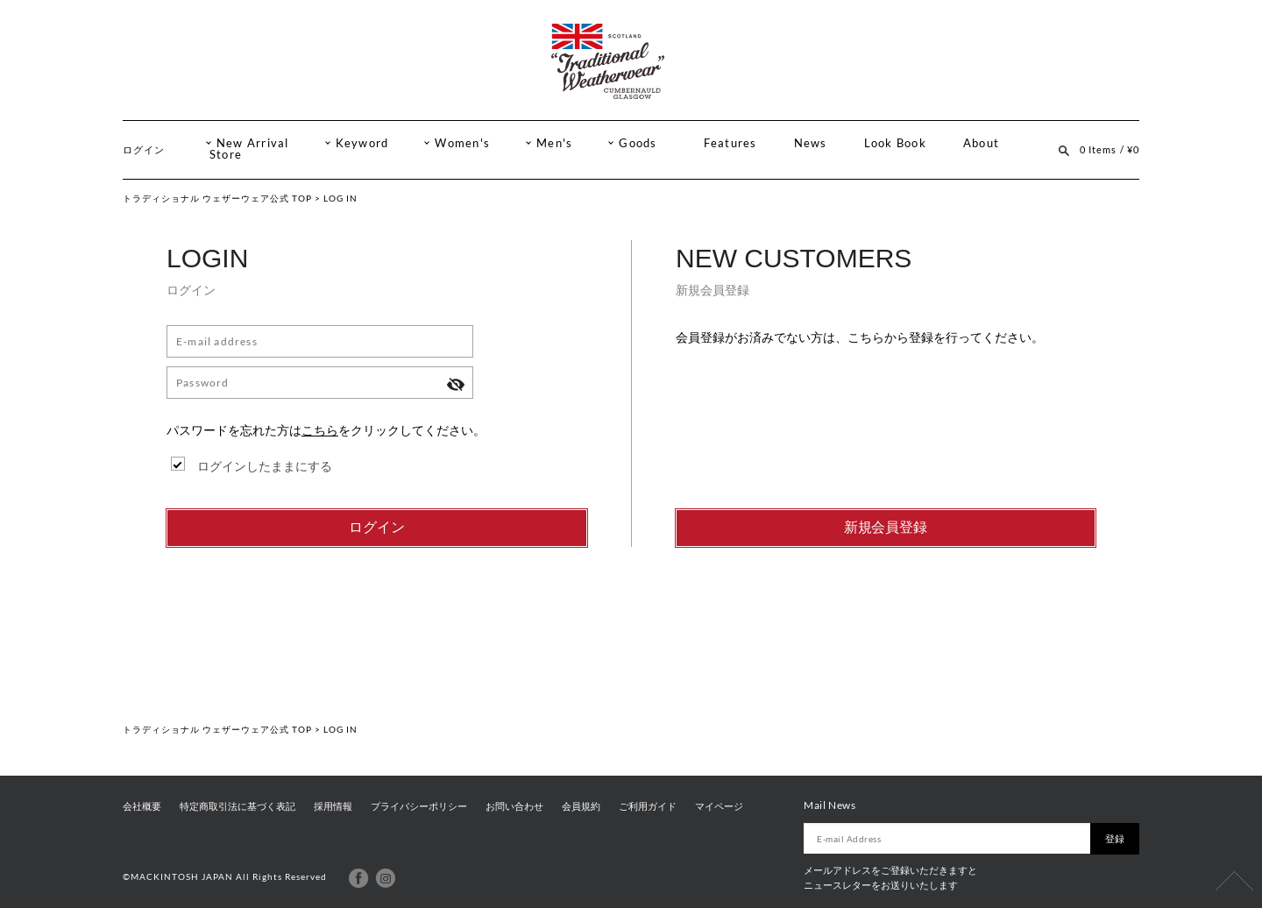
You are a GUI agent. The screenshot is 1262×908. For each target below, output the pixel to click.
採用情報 (333, 806)
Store (225, 154)
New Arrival (252, 143)
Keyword (362, 143)
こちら (319, 429)
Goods (637, 143)
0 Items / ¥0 (1109, 149)
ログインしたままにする (264, 465)
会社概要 (142, 806)
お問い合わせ (514, 806)
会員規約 (581, 806)
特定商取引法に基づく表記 (237, 806)
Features (730, 143)
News (810, 143)
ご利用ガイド (648, 806)
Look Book (895, 143)
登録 (1114, 838)
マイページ (719, 806)
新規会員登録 (886, 527)
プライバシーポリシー (419, 806)
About (981, 143)
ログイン (144, 149)
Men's (554, 143)
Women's (462, 143)
